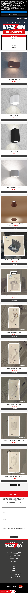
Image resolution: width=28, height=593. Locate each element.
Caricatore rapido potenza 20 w (14, 440)
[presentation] (14, 533)
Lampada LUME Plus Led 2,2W (14, 224)
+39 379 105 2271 (6, 591)
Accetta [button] (14, 12)
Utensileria (14, 38)
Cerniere (14, 41)
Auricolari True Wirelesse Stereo (14, 296)
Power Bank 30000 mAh (14, 332)
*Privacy (14, 529)
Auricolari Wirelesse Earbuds (14, 260)
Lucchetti (14, 43)
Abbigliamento (14, 40)
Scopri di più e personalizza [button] (14, 14)
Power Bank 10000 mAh (14, 404)
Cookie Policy (14, 561)
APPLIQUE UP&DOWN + (14, 187)
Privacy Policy (14, 560)
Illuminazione (14, 49)
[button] (26, 2)
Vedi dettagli (14, 83)
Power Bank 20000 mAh (14, 368)
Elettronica (14, 47)
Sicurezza (14, 45)
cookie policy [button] (10, 4)
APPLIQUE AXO (14, 115)
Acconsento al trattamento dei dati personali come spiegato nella (14, 529)
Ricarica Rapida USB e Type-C (14, 476)
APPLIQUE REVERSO (14, 79)
